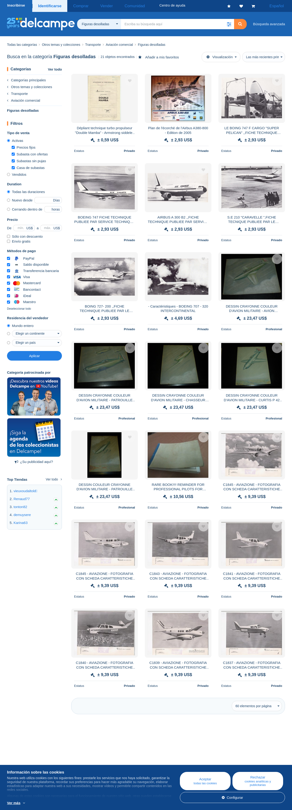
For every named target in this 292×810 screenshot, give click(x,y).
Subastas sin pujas (29, 159)
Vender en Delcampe (177, 766)
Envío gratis (18, 240)
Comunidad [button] (120, 5)
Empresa (16, 760)
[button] (229, 23)
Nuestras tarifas (19, 766)
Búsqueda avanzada (269, 23)
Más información (56, 803)
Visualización (220, 55)
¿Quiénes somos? (21, 755)
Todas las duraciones (26, 190)
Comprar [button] (76, 5)
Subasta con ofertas (30, 153)
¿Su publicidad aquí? (34, 460)
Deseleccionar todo (19, 307)
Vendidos (16, 173)
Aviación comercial (23, 99)
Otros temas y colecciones (29, 85)
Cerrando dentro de (24, 208)
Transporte (17, 92)
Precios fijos (24, 146)
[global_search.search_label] (177, 23)
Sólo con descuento (25, 235)
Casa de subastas (28, 166)
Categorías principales (26, 79)
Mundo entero (20, 324)
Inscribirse (16, 5)
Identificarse (48, 5)
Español (280, 5)
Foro (87, 766)
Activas (15, 139)
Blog (90, 755)
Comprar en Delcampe (178, 760)
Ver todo (55, 68)
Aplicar (34, 354)
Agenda (90, 760)
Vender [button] (97, 5)
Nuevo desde (19, 199)
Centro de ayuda (174, 755)
